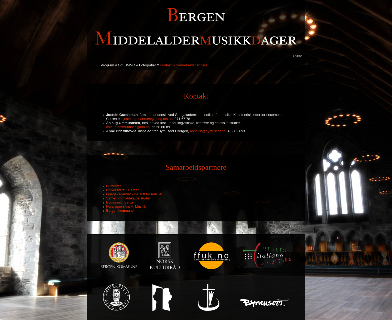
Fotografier (147, 65)
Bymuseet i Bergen (121, 202)
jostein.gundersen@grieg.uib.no (148, 119)
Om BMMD (126, 65)
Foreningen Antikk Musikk (126, 206)
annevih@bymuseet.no (208, 131)
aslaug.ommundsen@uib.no (128, 127)
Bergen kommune (120, 210)
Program (107, 65)
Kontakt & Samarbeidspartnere (183, 65)
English (297, 55)
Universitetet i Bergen (122, 190)
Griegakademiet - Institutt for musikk (134, 194)
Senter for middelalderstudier (128, 198)
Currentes (113, 186)
